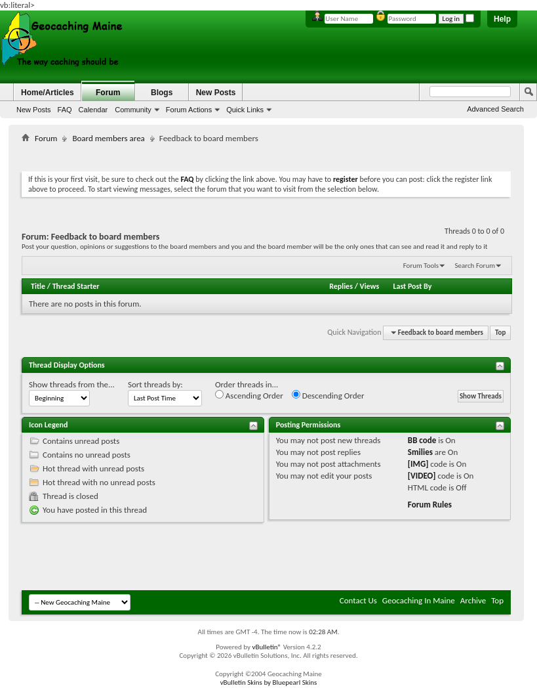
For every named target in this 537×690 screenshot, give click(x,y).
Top (500, 332)
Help (502, 19)
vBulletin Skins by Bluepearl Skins (268, 682)
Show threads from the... (72, 384)
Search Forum (475, 265)
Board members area (108, 138)
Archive (473, 600)
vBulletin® (266, 647)
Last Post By (412, 286)
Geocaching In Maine (418, 600)
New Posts (33, 110)
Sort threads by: (155, 384)
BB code (422, 440)
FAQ (65, 110)
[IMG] (418, 464)
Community (133, 110)
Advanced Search (495, 109)
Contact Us (358, 600)
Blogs (161, 92)
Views (370, 286)
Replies (341, 286)
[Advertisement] (266, 155)
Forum (108, 92)
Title (38, 286)
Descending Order (328, 395)
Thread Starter (76, 286)
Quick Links (245, 110)
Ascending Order (249, 395)
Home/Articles (47, 92)
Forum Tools (421, 265)
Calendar (93, 110)
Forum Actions (189, 110)
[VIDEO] (422, 476)
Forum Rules (430, 504)
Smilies (420, 452)
